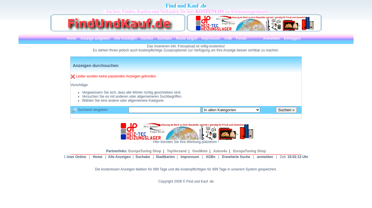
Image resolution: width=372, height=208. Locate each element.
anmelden (265, 157)
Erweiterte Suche (236, 157)
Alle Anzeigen (119, 157)
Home (97, 157)
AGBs (210, 157)
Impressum (190, 157)
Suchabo (142, 157)
